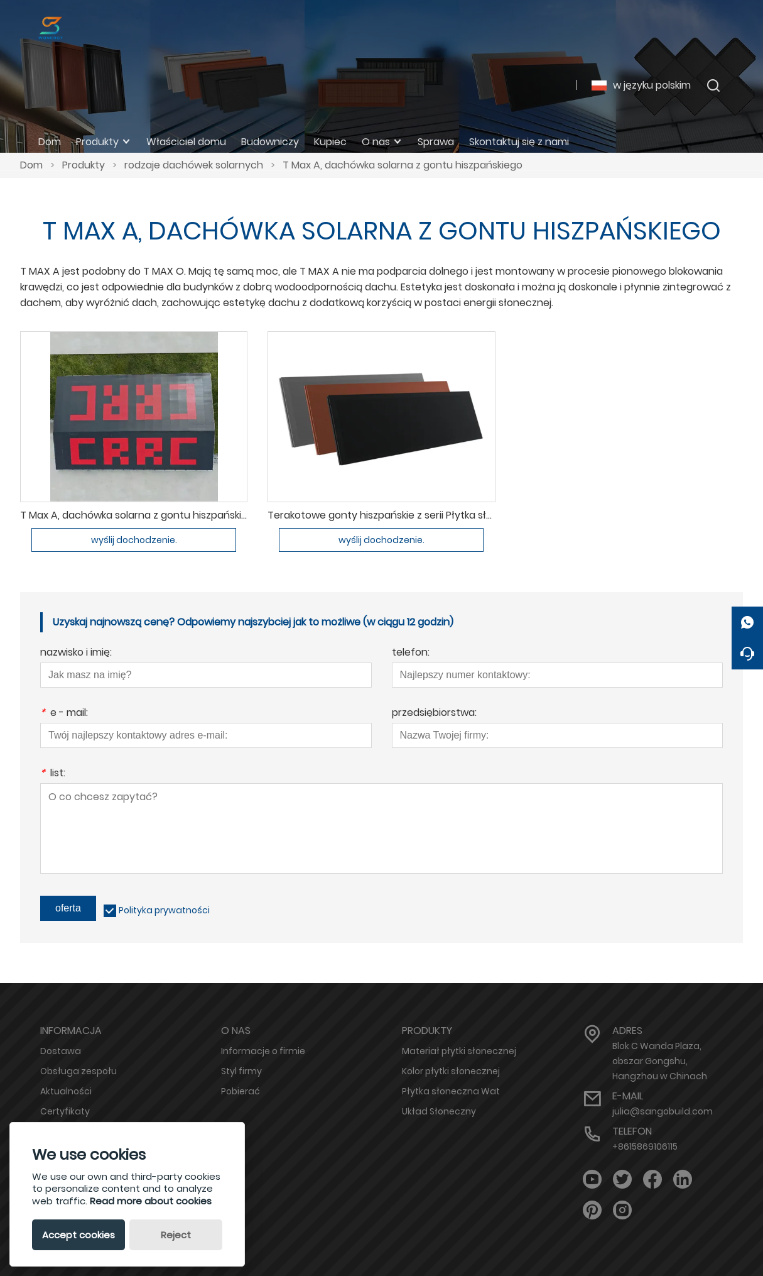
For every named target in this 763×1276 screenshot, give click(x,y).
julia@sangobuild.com (662, 1111)
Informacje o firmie (263, 1051)
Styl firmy (241, 1071)
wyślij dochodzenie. (134, 540)
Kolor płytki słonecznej (451, 1071)
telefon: (411, 653)
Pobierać (240, 1091)
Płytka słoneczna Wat (451, 1091)
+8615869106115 (645, 1146)
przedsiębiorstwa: (434, 714)
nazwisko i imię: (76, 653)
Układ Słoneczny (439, 1111)
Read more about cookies (151, 1200)
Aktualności (66, 1091)
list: (52, 774)
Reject (176, 1234)
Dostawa (60, 1051)
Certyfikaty (65, 1111)
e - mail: (64, 714)
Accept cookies (78, 1234)
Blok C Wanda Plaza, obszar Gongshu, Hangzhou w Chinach (659, 1061)
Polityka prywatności (164, 910)
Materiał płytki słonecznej (459, 1051)
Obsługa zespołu (78, 1071)
